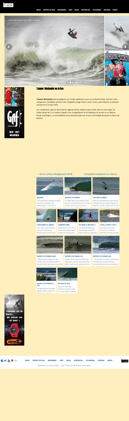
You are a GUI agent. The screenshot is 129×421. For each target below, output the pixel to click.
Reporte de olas (49, 10)
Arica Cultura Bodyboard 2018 (54, 174)
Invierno (40, 198)
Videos (115, 10)
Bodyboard (62, 10)
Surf (70, 10)
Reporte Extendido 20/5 (102, 256)
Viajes (77, 10)
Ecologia (107, 10)
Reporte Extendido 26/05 (46, 256)
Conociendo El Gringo (45, 225)
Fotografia (97, 10)
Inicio (38, 10)
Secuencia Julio (64, 283)
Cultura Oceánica (100, 198)
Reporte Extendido (72, 198)
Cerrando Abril (64, 225)
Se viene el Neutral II (87, 225)
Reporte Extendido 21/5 (74, 256)
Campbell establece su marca (101, 174)
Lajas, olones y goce (108, 225)
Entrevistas (85, 10)
